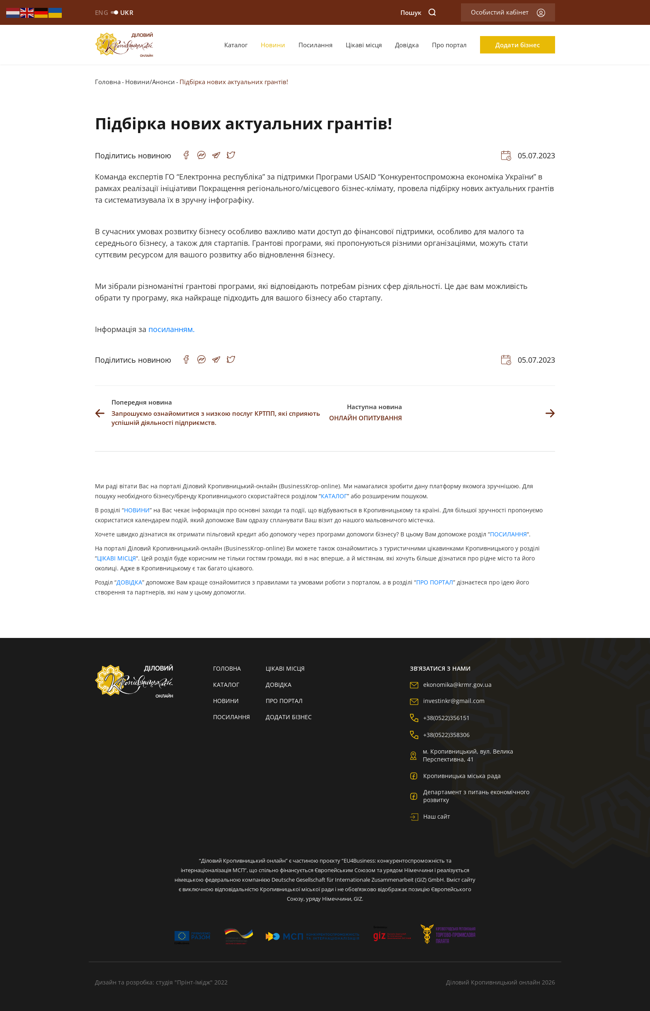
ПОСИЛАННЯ (508, 534)
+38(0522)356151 (440, 717)
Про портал (449, 45)
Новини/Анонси (150, 82)
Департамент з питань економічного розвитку (469, 796)
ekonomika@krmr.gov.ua (451, 685)
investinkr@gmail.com (447, 701)
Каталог (235, 45)
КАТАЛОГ (334, 496)
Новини (273, 45)
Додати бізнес (517, 45)
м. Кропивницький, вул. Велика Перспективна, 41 (461, 755)
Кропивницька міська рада (455, 775)
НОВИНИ (137, 510)
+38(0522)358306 (440, 734)
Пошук (418, 12)
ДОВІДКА (129, 582)
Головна (108, 82)
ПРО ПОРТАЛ (434, 582)
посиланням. (171, 329)
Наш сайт (430, 816)
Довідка (407, 45)
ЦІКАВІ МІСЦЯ (116, 558)
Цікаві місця (364, 45)
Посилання (315, 45)
